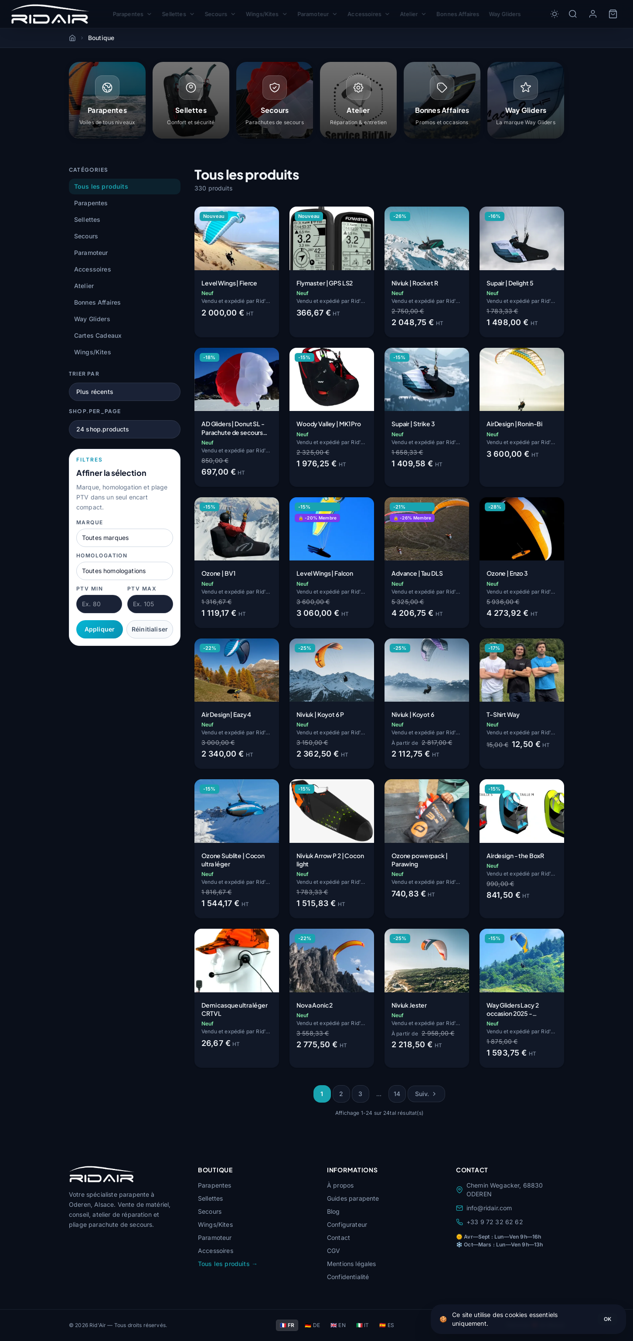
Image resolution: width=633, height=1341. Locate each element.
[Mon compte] (592, 14)
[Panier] (613, 14)
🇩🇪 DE (312, 1325)
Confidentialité (348, 1276)
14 (397, 1093)
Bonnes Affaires (462, 13)
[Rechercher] (572, 14)
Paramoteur (317, 14)
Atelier (416, 14)
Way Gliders (510, 13)
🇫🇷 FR (287, 1325)
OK (607, 1319)
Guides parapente (353, 1198)
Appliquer (100, 629)
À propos (340, 1185)
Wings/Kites (265, 14)
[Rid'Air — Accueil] (49, 13)
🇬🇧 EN (338, 1325)
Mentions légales (351, 1263)
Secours (217, 14)
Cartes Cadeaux (98, 335)
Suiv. (426, 1093)
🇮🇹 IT (362, 1325)
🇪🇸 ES (386, 1325)
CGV (333, 1250)
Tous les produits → (228, 1263)
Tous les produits (101, 186)
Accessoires (370, 14)
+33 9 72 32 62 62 (489, 1222)
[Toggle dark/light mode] (554, 14)
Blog (333, 1211)
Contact (338, 1237)
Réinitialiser (150, 629)
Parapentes (127, 14)
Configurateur (347, 1224)
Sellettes (174, 14)
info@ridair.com (484, 1208)
